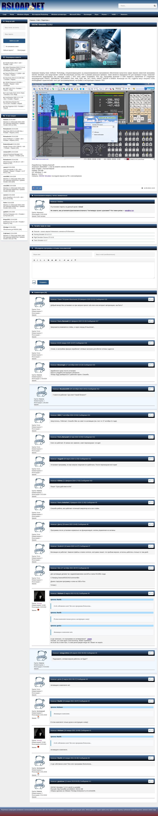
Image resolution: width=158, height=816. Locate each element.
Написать (124, 14)
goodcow (60, 781)
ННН (59, 415)
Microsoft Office (75, 14)
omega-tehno (64, 653)
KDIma (59, 481)
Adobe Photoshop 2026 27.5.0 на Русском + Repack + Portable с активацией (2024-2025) (14, 69)
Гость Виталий (63, 437)
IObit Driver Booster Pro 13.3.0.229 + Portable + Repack (12, 102)
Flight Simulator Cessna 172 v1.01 (44, 237)
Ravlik (59, 701)
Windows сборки (23, 14)
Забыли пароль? (8, 50)
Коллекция (87, 14)
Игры (96, 14)
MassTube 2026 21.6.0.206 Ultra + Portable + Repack (13, 78)
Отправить (43, 282)
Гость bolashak (63, 502)
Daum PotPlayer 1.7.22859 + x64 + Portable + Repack (14, 74)
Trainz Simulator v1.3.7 (40, 240)
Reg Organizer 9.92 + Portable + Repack (13, 107)
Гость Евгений (62, 321)
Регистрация (21, 50)
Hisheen (60, 593)
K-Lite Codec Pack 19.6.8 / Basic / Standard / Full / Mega (13, 93)
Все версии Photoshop (40, 14)
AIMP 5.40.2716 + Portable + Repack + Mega (12, 89)
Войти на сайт (14, 41)
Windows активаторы (58, 14)
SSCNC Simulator (45, 176)
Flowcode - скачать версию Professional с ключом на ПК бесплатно (54, 231)
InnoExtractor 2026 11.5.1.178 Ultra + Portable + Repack (13, 98)
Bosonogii (61, 365)
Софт (5, 14)
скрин (89, 639)
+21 (37, 188)
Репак (12, 14)
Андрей (60, 459)
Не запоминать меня (12, 46)
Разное (104, 14)
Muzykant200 (64, 389)
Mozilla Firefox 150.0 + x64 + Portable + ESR (12, 63)
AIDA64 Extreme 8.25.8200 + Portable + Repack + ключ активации (12, 84)
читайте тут (129, 210)
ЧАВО (114, 14)
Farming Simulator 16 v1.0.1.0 (42, 234)
